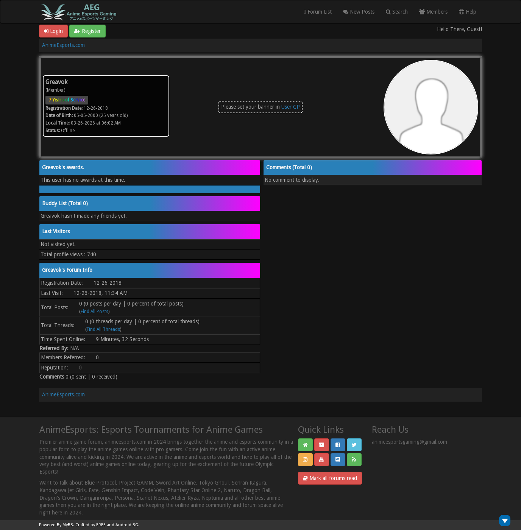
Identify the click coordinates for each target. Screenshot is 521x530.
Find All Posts (94, 311)
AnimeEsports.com (63, 45)
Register (87, 31)
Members (433, 12)
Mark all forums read (330, 478)
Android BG (126, 524)
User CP (290, 107)
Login (53, 31)
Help (467, 12)
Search (397, 12)
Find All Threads (103, 329)
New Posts (358, 12)
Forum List (318, 12)
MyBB (67, 524)
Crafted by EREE (90, 524)
